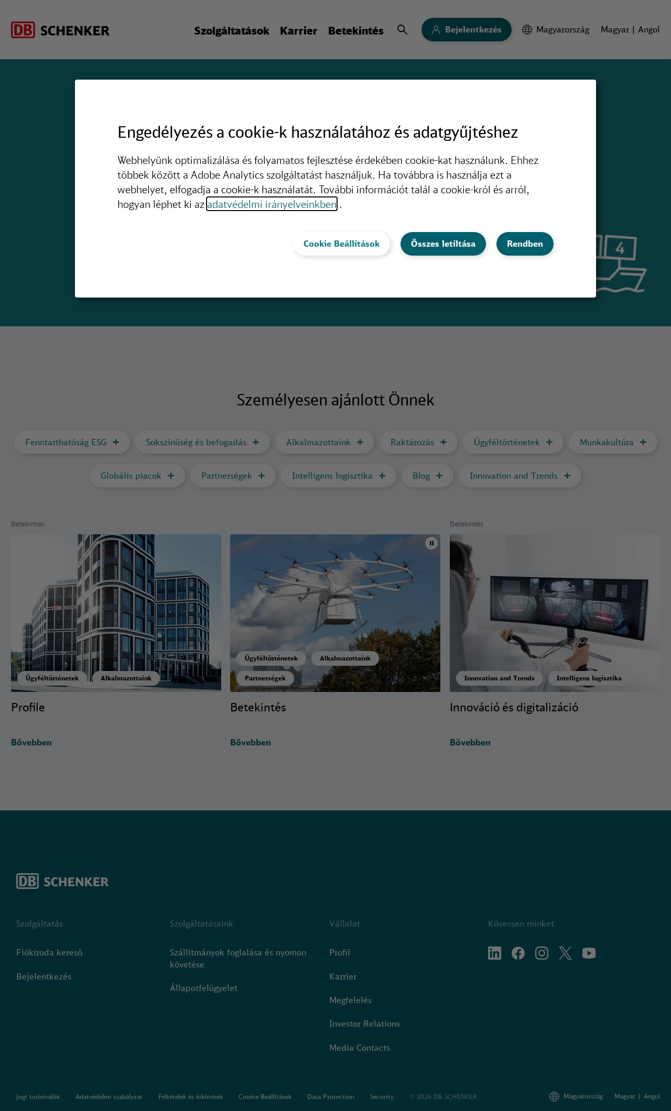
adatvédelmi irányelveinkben (272, 203)
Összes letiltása (443, 243)
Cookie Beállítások (342, 243)
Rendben (525, 243)
